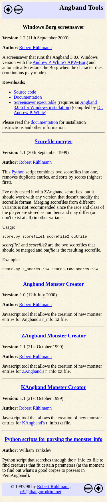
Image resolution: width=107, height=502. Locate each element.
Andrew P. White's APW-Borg (60, 62)
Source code (25, 92)
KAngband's (33, 424)
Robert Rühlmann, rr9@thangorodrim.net (45, 491)
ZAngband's (33, 373)
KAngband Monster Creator (53, 389)
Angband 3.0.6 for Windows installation (55, 105)
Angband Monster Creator (53, 286)
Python (17, 171)
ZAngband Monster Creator (53, 337)
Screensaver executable (35, 102)
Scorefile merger (53, 141)
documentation (44, 122)
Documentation (28, 97)
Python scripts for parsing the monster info (53, 441)
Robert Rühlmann (35, 47)
